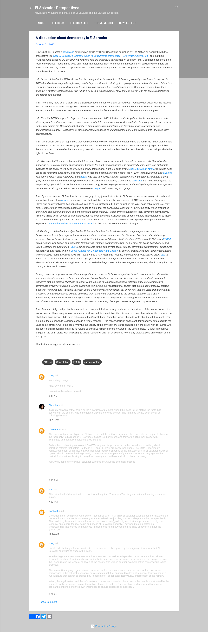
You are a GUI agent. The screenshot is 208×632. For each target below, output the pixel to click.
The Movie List (103, 23)
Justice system (92, 362)
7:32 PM (53, 501)
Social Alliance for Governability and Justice (94, 250)
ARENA (48, 362)
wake (84, 176)
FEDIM (167, 239)
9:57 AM (53, 594)
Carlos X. (54, 511)
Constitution (62, 362)
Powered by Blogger (104, 626)
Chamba (53, 405)
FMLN (76, 362)
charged (96, 188)
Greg (51, 375)
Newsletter (127, 23)
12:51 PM (54, 420)
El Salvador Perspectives (57, 8)
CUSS (73, 246)
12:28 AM (54, 534)
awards (65, 200)
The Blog (58, 23)
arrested (167, 172)
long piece (68, 52)
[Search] (177, 7)
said (163, 254)
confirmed (137, 180)
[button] (170, 38)
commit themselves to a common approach (71, 223)
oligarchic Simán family (141, 168)
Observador (55, 429)
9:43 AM (53, 396)
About (42, 23)
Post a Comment (48, 601)
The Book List (79, 23)
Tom (51, 489)
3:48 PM (53, 480)
